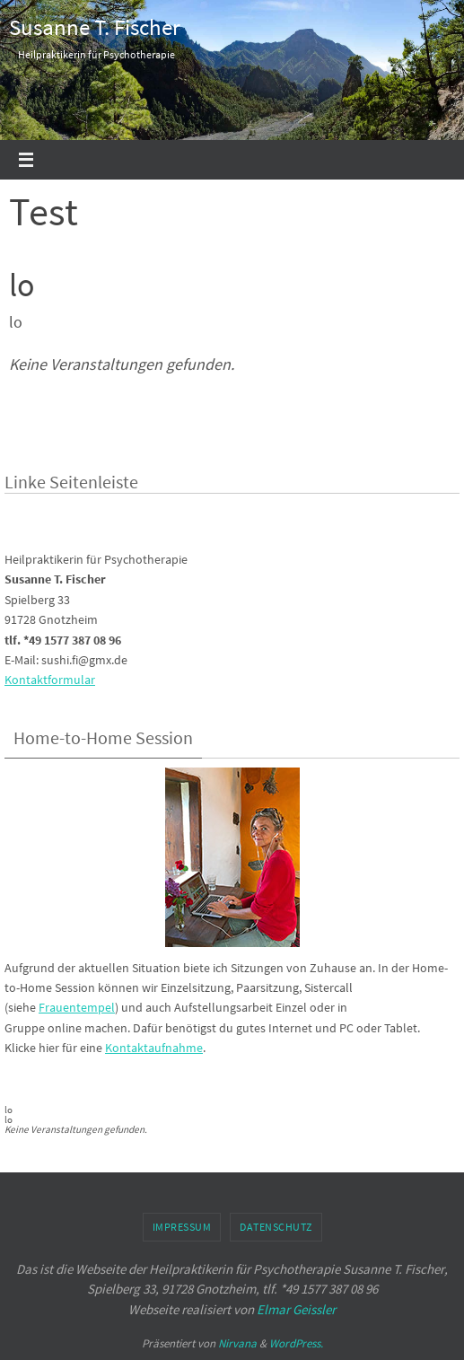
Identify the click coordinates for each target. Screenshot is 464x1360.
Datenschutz (276, 1226)
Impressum (182, 1226)
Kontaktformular (49, 679)
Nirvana (237, 1343)
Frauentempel (77, 1007)
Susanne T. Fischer (94, 27)
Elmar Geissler (296, 1309)
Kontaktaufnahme (154, 1048)
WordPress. (296, 1343)
